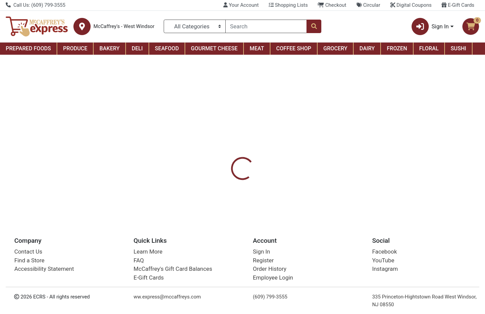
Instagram (385, 268)
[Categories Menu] (195, 26)
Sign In (261, 251)
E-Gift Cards (458, 5)
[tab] (221, 154)
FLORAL (429, 48)
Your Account (241, 5)
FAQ (139, 260)
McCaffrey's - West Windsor (123, 26)
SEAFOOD (167, 48)
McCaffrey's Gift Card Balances (173, 268)
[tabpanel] (343, 185)
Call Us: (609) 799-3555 (35, 5)
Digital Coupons (411, 5)
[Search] (266, 26)
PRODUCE (75, 48)
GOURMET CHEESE (214, 48)
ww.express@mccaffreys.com (167, 297)
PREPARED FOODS (28, 48)
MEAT (257, 48)
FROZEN (397, 48)
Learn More (148, 251)
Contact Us (28, 251)
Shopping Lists (288, 5)
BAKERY (109, 48)
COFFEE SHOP (293, 48)
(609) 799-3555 (270, 297)
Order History (270, 268)
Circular (368, 5)
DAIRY (367, 48)
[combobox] (266, 26)
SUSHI (458, 48)
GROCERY (335, 48)
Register (263, 260)
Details (221, 155)
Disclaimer (253, 155)
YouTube (383, 260)
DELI (137, 48)
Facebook (384, 251)
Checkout (332, 5)
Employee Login (273, 277)
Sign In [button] (430, 26)
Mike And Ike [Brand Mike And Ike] (288, 182)
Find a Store (29, 260)
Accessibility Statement (44, 268)
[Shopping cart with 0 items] (470, 26)
